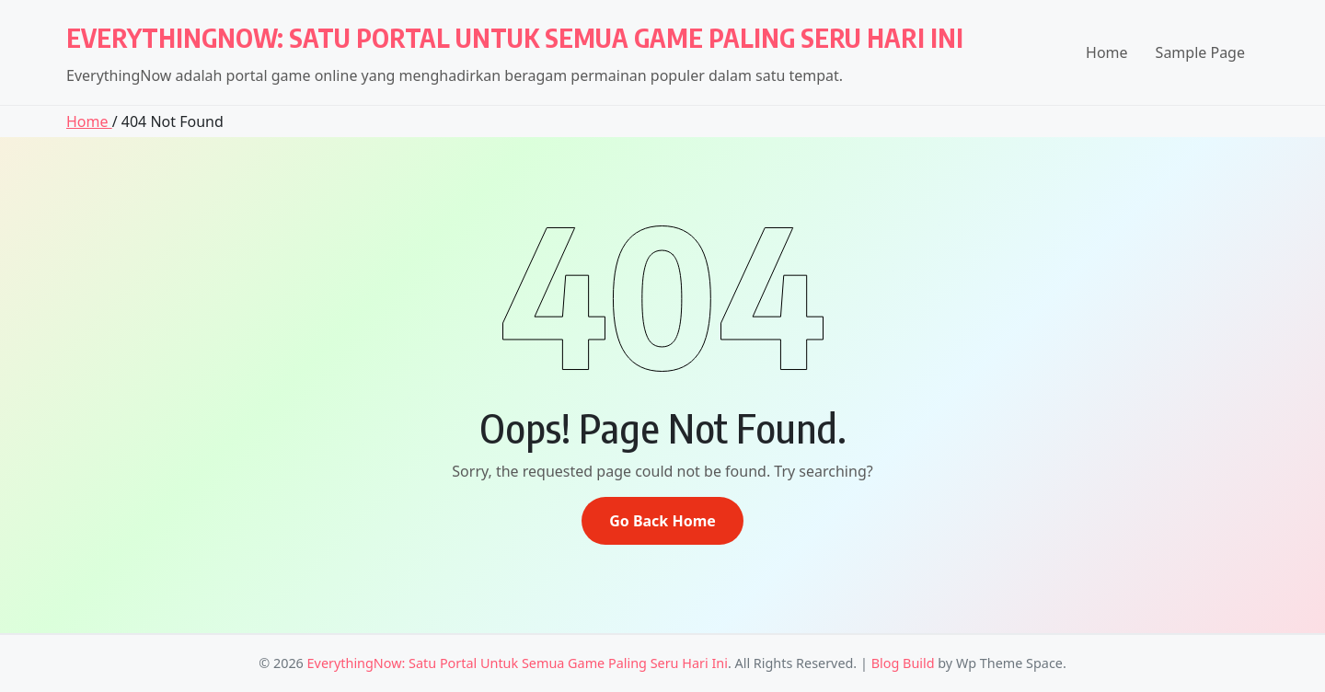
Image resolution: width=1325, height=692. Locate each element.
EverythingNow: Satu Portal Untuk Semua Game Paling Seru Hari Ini (514, 37)
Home (1107, 52)
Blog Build (903, 663)
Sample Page (1200, 52)
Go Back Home (662, 521)
